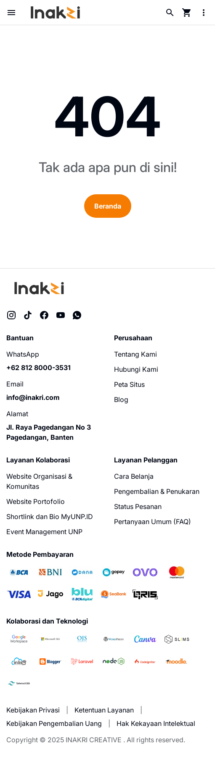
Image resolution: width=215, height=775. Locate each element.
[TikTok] (28, 315)
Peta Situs (129, 384)
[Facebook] (44, 315)
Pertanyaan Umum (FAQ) (152, 521)
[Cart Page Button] (186, 12)
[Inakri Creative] (39, 288)
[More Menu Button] (203, 12)
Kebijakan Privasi (33, 710)
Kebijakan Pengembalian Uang (54, 723)
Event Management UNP (44, 531)
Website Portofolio (35, 501)
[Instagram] (11, 315)
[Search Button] (170, 12)
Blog (121, 399)
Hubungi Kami (136, 369)
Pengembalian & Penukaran (156, 491)
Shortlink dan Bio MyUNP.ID (49, 516)
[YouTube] (61, 315)
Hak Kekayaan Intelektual (156, 723)
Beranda (107, 206)
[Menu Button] (11, 12)
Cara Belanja (134, 476)
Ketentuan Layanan (104, 710)
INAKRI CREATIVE (94, 740)
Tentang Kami (135, 354)
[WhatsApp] (77, 315)
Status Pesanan (138, 506)
